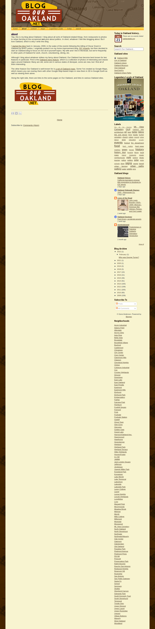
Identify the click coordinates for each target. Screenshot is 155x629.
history (139, 149)
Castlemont (118, 348)
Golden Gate (119, 430)
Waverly (117, 618)
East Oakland (119, 382)
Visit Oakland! (119, 68)
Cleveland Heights (121, 362)
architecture (119, 132)
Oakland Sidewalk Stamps (128, 190)
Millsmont (118, 519)
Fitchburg (118, 405)
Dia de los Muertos (123, 127)
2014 (119, 281)
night (128, 157)
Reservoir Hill (119, 571)
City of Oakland (120, 60)
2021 (119, 260)
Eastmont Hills (120, 390)
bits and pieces (120, 135)
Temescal (118, 601)
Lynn (116, 502)
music (141, 155)
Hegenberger (119, 442)
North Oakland (120, 529)
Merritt (116, 514)
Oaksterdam (119, 544)
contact (34, 29)
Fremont (117, 410)
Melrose (117, 511)
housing (130, 152)
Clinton (117, 365)
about (24, 29)
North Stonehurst (121, 531)
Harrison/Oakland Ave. (123, 435)
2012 (119, 287)
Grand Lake (119, 432)
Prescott (117, 559)
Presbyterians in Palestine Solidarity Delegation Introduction (135, 231)
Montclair (117, 521)
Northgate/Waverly (121, 536)
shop (122, 163)
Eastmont (118, 387)
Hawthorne (118, 439)
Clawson (117, 360)
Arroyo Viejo (119, 333)
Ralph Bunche (119, 564)
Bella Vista (118, 338)
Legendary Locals (56, 29)
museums (132, 155)
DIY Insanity (84, 48)
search (78, 29)
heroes (131, 150)
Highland (117, 444)
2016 (119, 275)
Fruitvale (117, 415)
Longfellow (118, 499)
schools (117, 163)
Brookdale (118, 340)
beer (129, 132)
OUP (128, 129)
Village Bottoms (120, 616)
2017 (119, 272)
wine (134, 169)
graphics (117, 150)
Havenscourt (119, 437)
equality (141, 140)
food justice (128, 146)
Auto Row (118, 335)
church (125, 137)
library (136, 152)
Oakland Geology (124, 217)
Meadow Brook (120, 509)
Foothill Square (120, 407)
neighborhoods (119, 158)
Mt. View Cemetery (121, 526)
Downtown (118, 377)
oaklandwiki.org (129, 39)
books (135, 135)
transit (141, 163)
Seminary (118, 586)
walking (117, 169)
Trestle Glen (119, 603)
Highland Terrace (121, 449)
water (124, 169)
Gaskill (117, 419)
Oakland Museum (121, 65)
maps (43, 29)
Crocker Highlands (121, 372)
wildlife (129, 169)
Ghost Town (119, 422)
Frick (116, 412)
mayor (124, 155)
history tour (120, 152)
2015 (119, 278)
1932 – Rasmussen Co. (126, 192)
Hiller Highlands (120, 452)
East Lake (118, 380)
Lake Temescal (120, 479)
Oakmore (118, 541)
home (15, 29)
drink (124, 140)
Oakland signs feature (49, 60)
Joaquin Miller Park (121, 469)
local (142, 152)
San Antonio (119, 576)
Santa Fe (117, 581)
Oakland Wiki (122, 58)
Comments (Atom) (31, 125)
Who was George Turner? (129, 257)
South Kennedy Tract (122, 596)
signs (128, 163)
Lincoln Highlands (121, 497)
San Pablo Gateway (122, 579)
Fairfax (117, 400)
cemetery (118, 137)
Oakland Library (120, 63)
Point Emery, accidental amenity (129, 219)
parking (135, 158)
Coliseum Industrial (121, 367)
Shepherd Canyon (121, 591)
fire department (137, 143)
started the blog (19, 46)
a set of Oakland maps (65, 69)
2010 (119, 292)
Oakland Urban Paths (122, 73)
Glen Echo (118, 425)
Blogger (129, 317)
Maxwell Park (119, 504)
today (69, 29)
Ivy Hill (116, 457)
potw (136, 160)
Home (59, 120)
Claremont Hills (120, 357)
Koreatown (118, 474)
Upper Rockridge (121, 611)
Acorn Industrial (120, 325)
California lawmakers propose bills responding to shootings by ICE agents (129, 182)
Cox (115, 370)
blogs (130, 135)
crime (142, 137)
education (132, 140)
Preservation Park (121, 561)
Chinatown (118, 350)
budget (141, 135)
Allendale (118, 330)
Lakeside (117, 484)
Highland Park (119, 447)
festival (127, 143)
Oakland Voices (123, 178)
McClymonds (119, 507)
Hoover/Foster (119, 454)
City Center (118, 352)
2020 (119, 263)
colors (131, 137)
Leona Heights (120, 494)
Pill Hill (117, 556)
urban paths (137, 166)
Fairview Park (119, 402)
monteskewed (123, 225)
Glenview (118, 427)
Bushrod (117, 345)
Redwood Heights (121, 569)
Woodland (118, 623)
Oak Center (118, 539)
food (117, 146)
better (134, 132)
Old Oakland (119, 546)
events (118, 142)
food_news (139, 146)
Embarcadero (119, 397)
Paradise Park (119, 549)
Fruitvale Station (120, 417)
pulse (142, 160)
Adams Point (119, 328)
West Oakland (119, 621)
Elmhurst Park (119, 395)
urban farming (120, 166)
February (123, 254)
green (124, 149)
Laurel (116, 492)
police (123, 160)
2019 (119, 266)
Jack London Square (122, 462)
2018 (119, 269)
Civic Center (119, 355)
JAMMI (117, 459)
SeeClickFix (119, 70)
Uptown (117, 613)
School (117, 584)
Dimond (117, 375)
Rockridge (118, 574)
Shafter (117, 589)
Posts (119, 304)
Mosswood (118, 524)
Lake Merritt (119, 477)
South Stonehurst (121, 598)
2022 (119, 252)
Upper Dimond (120, 606)
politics (130, 160)
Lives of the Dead (124, 198)
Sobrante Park (120, 594)
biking (141, 132)
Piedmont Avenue (121, 551)
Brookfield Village (121, 343)
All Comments (122, 308)
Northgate (118, 534)
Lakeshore (118, 482)
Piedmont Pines (120, 554)
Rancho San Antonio (122, 566)
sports (135, 163)
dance (116, 140)
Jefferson (118, 464)
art (125, 132)
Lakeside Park (119, 487)
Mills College (119, 516)
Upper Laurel (119, 608)
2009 (119, 295)
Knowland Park (120, 472)
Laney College (120, 489)
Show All (141, 244)
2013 (119, 284)
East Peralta (119, 385)
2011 (119, 290)
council (136, 137)
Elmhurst (117, 392)
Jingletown (118, 467)
